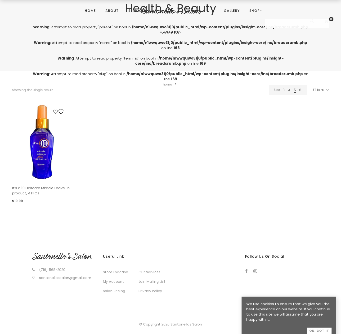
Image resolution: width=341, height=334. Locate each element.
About (112, 10)
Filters (318, 89)
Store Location (115, 272)
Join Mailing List (152, 281)
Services (137, 10)
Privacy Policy (150, 291)
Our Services (150, 272)
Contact (169, 32)
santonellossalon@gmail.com (65, 277)
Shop (254, 10)
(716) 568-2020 (52, 269)
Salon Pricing (114, 291)
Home (90, 10)
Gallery (232, 10)
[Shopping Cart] (327, 21)
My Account (113, 281)
